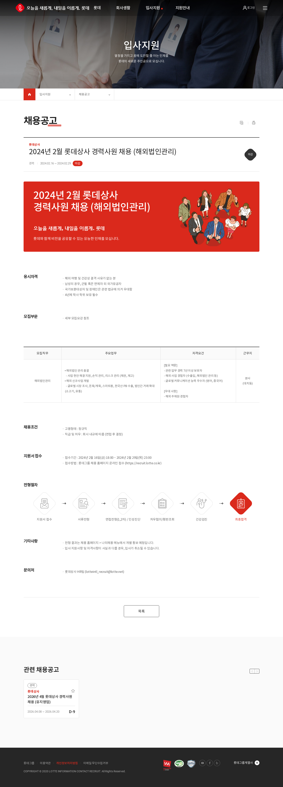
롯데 (97, 7)
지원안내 (182, 7)
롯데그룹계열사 (246, 762)
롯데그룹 (29, 763)
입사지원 (153, 7)
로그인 (249, 8)
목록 (141, 611)
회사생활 (123, 7)
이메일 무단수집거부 (95, 763)
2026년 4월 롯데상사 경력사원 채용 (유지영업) (50, 699)
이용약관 (45, 763)
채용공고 (84, 94)
